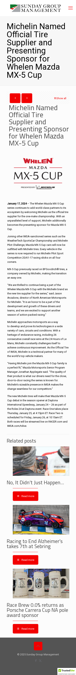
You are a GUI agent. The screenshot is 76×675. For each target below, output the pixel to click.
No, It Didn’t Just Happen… (35, 482)
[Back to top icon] (38, 646)
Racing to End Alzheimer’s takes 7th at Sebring (35, 543)
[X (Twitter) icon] (40, 660)
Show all (60, 98)
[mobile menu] (70, 8)
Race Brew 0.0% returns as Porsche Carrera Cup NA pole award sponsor (37, 610)
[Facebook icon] (35, 660)
